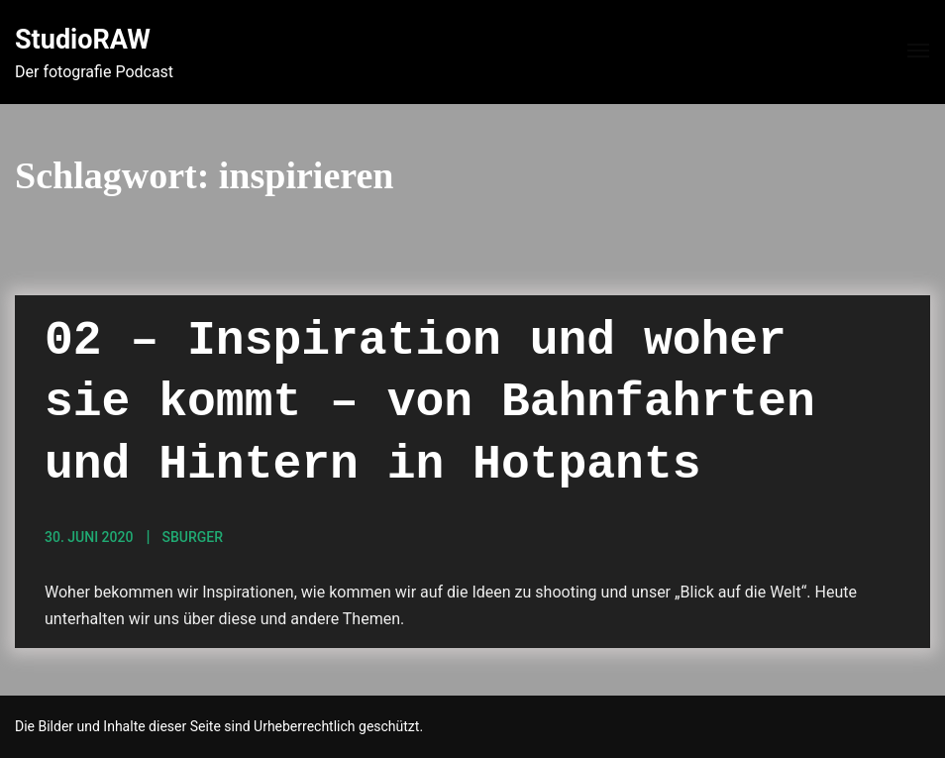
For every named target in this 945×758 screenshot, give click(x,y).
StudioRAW (83, 39)
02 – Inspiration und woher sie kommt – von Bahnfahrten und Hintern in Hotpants (430, 402)
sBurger (192, 537)
